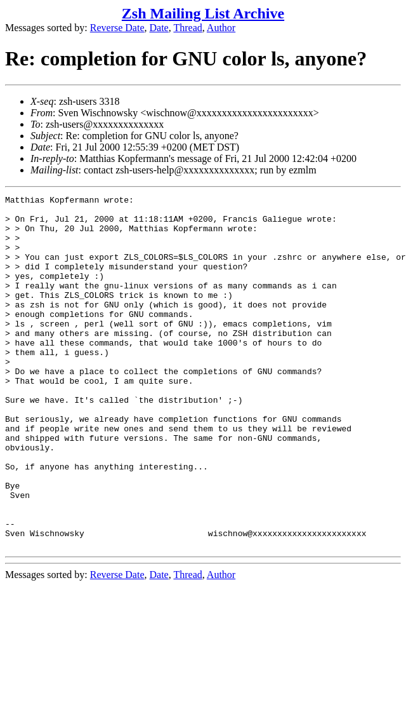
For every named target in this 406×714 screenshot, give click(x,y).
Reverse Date (117, 27)
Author (221, 27)
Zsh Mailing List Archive (203, 13)
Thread (187, 27)
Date (159, 27)
